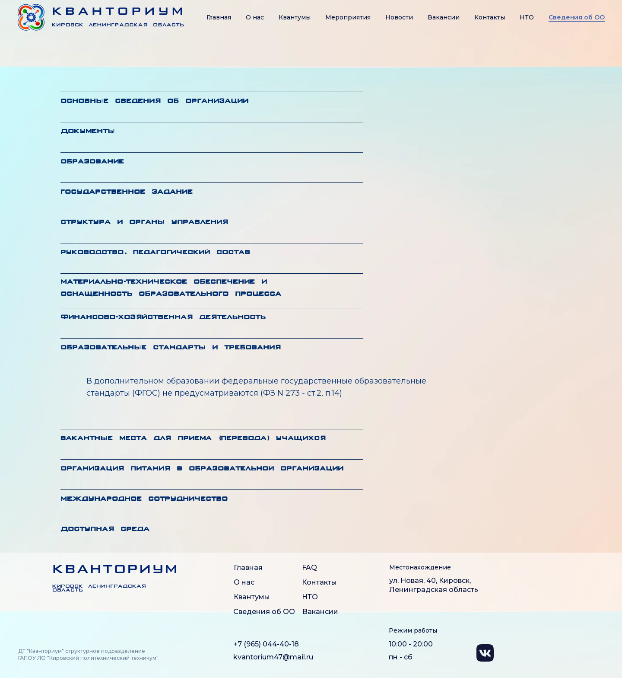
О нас (255, 17)
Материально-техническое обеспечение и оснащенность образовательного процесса (170, 288)
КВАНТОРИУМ (115, 570)
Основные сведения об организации (154, 101)
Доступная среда (104, 529)
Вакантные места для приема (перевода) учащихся (193, 438)
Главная (218, 17)
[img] (31, 577)
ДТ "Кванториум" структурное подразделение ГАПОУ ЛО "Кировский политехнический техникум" (88, 654)
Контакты (489, 17)
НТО (527, 17)
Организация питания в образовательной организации (201, 469)
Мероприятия (348, 17)
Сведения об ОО (264, 612)
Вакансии (444, 17)
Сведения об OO (577, 17)
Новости (399, 17)
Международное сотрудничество (144, 499)
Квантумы (295, 17)
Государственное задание (126, 192)
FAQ (309, 567)
